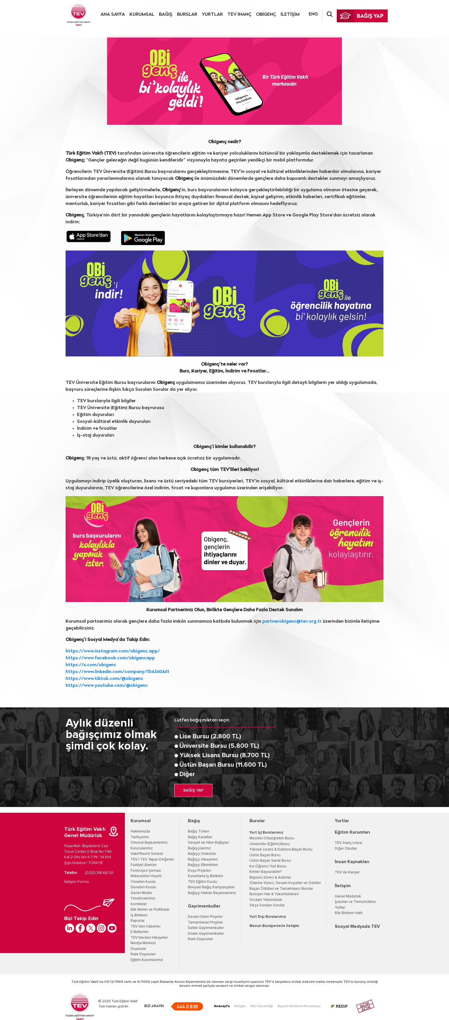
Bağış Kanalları (200, 837)
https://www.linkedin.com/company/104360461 (117, 672)
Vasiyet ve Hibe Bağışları (208, 843)
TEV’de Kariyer (347, 872)
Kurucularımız (142, 848)
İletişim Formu (76, 882)
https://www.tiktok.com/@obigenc (104, 678)
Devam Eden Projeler (205, 917)
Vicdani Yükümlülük (265, 900)
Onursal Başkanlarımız (149, 843)
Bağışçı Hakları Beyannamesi (212, 893)
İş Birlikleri (139, 915)
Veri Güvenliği (261, 1006)
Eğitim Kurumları (352, 832)
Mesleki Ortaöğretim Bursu (271, 838)
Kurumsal (141, 820)
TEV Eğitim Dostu (202, 882)
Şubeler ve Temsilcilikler (355, 902)
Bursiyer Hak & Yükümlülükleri (274, 894)
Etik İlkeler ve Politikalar (150, 910)
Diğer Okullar (346, 849)
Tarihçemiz (140, 837)
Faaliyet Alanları (144, 865)
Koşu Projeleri (199, 871)
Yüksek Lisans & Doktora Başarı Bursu (280, 849)
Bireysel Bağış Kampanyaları (211, 887)
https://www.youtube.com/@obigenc (107, 685)
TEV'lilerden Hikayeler (149, 938)
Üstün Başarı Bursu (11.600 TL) (223, 765)
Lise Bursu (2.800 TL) (210, 736)
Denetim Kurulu (143, 887)
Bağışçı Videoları (202, 854)
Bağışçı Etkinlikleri (203, 865)
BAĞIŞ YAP (193, 790)
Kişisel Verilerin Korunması (298, 1006)
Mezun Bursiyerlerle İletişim (274, 926)
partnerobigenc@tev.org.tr (292, 621)
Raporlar (138, 921)
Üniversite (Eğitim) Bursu (269, 844)
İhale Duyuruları (143, 954)
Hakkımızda (140, 831)
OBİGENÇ (266, 14)
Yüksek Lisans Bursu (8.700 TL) (225, 755)
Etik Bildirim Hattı (349, 913)
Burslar (257, 820)
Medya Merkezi (143, 943)
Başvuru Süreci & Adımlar (270, 877)
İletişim (343, 885)
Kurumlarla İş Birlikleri (205, 876)
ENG (313, 14)
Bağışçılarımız (199, 848)
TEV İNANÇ (239, 14)
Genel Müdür (141, 893)
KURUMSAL (141, 14)
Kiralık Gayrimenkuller (206, 934)
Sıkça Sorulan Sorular (267, 905)
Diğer (187, 774)
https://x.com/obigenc (91, 665)
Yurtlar (342, 820)
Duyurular (138, 949)
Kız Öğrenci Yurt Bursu (267, 866)
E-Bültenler (140, 932)
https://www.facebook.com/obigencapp (110, 658)
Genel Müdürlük (348, 896)
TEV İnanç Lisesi (348, 843)
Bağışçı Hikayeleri (203, 859)
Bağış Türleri (198, 831)
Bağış (194, 820)
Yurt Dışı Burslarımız (267, 917)
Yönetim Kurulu (143, 882)
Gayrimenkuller (204, 906)
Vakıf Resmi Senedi (147, 854)
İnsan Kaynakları (352, 861)
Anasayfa (222, 1006)
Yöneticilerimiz (143, 898)
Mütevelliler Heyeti (146, 876)
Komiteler (139, 904)
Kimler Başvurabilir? (265, 872)
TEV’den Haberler (146, 926)
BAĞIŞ (165, 14)
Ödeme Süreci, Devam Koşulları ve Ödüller (285, 883)
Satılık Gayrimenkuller (206, 928)
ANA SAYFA (113, 14)
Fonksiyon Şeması (146, 871)
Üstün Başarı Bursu (265, 855)
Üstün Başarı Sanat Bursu (270, 861)
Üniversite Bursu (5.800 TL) (219, 746)
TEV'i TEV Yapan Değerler (152, 859)
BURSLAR (187, 14)
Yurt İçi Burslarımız (266, 832)
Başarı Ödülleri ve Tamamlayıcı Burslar (281, 889)
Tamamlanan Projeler (205, 922)
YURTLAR (212, 14)
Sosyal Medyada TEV (357, 926)
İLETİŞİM (290, 14)
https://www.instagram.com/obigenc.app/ (113, 651)
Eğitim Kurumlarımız (147, 960)
